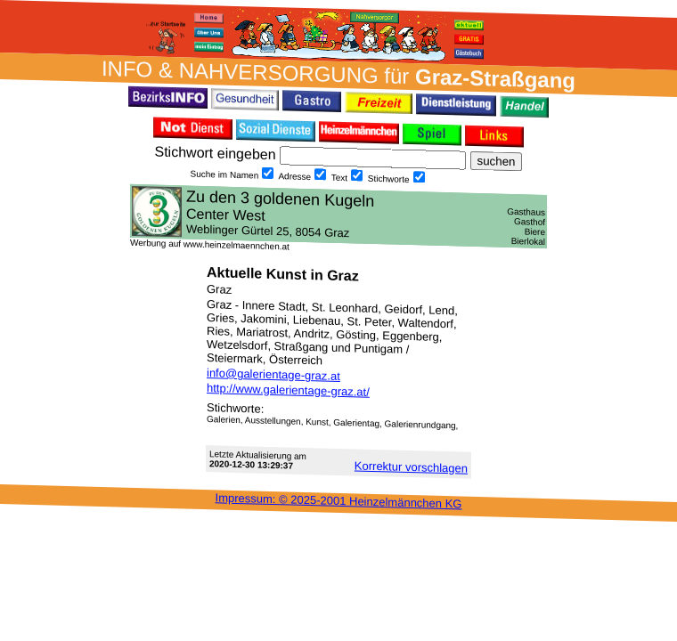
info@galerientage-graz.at (273, 374)
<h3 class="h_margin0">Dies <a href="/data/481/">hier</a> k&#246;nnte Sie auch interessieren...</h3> (338, 216)
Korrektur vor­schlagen (411, 466)
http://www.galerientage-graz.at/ (288, 390)
